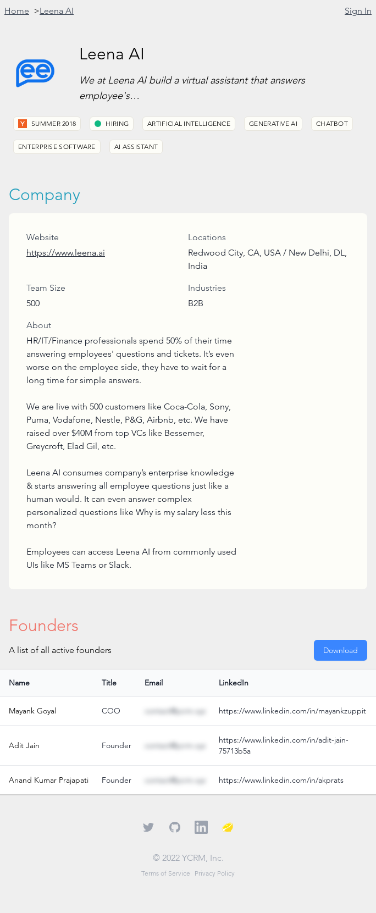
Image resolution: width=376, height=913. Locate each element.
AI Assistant (136, 146)
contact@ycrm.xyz (175, 711)
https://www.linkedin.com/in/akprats (281, 780)
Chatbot (332, 123)
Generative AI (273, 123)
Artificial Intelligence (188, 123)
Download (340, 650)
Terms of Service (165, 873)
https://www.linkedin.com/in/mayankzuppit (292, 711)
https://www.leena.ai (65, 252)
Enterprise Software (57, 146)
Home (16, 10)
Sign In (358, 10)
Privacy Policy (215, 873)
